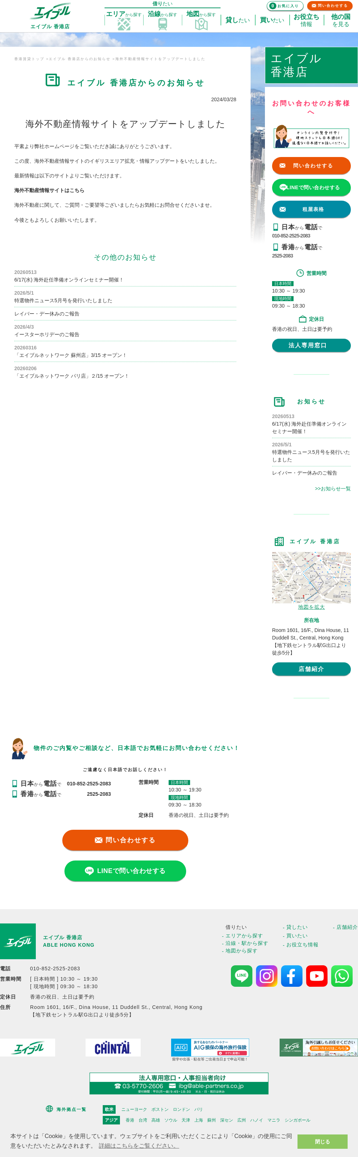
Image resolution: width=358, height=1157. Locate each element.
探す (124, 14)
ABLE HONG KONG (69, 945)
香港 (130, 1120)
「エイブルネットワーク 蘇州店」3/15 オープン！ (70, 355)
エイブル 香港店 (62, 937)
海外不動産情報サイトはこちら (49, 190)
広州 (241, 1120)
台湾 (143, 1120)
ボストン (160, 1109)
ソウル (170, 1120)
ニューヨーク (134, 1109)
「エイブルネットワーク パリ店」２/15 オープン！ (71, 376)
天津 (186, 1120)
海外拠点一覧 (72, 1109)
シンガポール (297, 1120)
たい (238, 20)
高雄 (155, 1120)
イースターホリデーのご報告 (46, 334)
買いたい (297, 935)
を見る (340, 20)
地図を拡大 (311, 607)
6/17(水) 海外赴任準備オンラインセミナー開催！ (69, 280)
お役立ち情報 (302, 944)
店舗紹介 (311, 669)
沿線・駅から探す (247, 943)
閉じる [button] (322, 1141)
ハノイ (256, 1120)
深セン (226, 1120)
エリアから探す (244, 935)
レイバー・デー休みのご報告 (46, 314)
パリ (198, 1109)
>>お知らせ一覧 (333, 488)
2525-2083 (282, 256)
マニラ (273, 1120)
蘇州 (211, 1120)
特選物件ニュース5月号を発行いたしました (63, 300)
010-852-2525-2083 (291, 236)
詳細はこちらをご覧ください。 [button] (139, 1146)
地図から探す (242, 950)
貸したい (297, 927)
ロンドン (181, 1109)
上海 (198, 1120)
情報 (306, 20)
